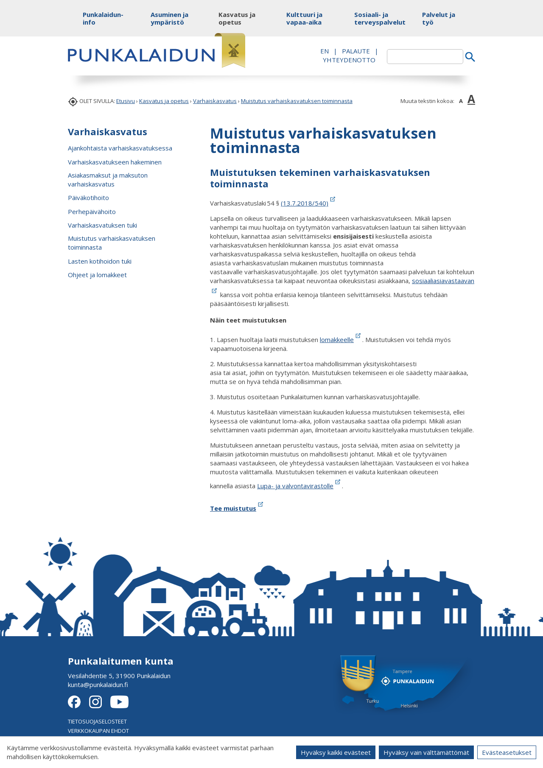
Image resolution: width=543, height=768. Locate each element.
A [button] (461, 101)
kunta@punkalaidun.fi (98, 684)
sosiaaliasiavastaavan (443, 280)
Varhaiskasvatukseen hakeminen (115, 162)
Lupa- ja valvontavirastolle (299, 485)
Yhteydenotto (349, 60)
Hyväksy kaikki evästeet (336, 752)
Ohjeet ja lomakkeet (97, 274)
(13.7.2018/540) (304, 203)
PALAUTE (356, 51)
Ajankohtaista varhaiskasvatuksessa (120, 148)
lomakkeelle (341, 339)
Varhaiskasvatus (215, 101)
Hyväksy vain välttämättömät (426, 752)
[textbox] (425, 56)
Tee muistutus (237, 508)
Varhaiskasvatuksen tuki (102, 225)
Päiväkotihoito (88, 197)
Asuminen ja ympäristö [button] (169, 18)
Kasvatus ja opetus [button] (236, 18)
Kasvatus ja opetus (164, 101)
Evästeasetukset (507, 752)
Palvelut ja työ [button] (438, 18)
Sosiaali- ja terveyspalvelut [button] (374, 18)
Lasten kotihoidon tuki (100, 261)
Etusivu (125, 101)
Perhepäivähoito (92, 211)
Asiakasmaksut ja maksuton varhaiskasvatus (108, 179)
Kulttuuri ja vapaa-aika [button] (304, 18)
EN (324, 51)
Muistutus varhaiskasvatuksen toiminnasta (297, 101)
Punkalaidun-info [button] (103, 18)
